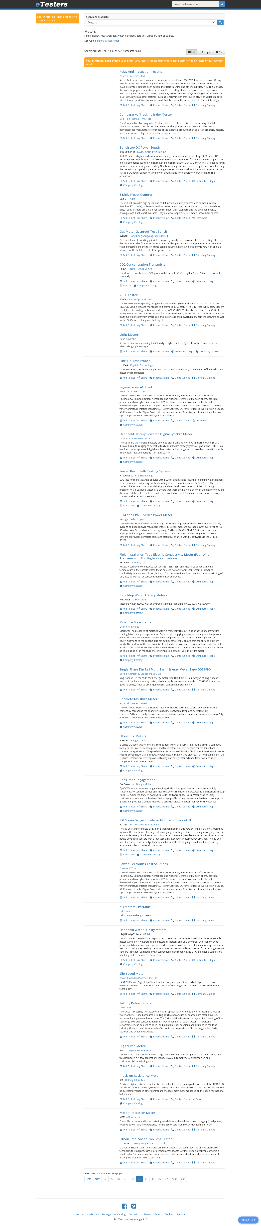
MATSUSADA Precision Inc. (151, 151)
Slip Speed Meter (132, 974)
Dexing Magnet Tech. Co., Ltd (149, 1143)
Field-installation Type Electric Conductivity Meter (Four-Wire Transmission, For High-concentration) (165, 556)
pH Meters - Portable (135, 907)
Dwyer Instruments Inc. (140, 1050)
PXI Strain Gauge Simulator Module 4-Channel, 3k (156, 820)
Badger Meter (138, 740)
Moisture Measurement (137, 622)
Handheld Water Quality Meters (143, 930)
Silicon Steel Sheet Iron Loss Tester (146, 1139)
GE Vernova (133, 1117)
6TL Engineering (143, 475)
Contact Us (135, 1214)
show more (155, 955)
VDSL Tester (128, 295)
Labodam (125, 911)
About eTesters (90, 1214)
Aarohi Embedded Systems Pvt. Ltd (138, 978)
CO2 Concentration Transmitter (143, 264)
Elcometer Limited (129, 626)
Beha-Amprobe (128, 338)
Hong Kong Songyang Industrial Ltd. (149, 235)
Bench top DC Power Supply (140, 147)
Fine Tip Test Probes (135, 361)
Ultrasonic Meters (133, 736)
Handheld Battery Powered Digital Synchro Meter (156, 434)
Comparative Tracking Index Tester (146, 114)
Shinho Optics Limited (140, 299)
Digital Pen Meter (132, 1046)
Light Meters (129, 334)
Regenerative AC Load (136, 387)
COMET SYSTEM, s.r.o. (141, 268)
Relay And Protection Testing (141, 72)
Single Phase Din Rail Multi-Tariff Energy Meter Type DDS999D (165, 669)
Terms (158, 1214)
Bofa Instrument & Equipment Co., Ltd (140, 673)
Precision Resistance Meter (140, 1076)
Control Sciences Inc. (140, 438)
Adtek (133, 198)
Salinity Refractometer (136, 1003)
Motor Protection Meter (137, 1113)
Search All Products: (97, 16)
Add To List (129, 105)
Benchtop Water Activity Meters (143, 595)
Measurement (112, 40)
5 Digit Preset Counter (136, 195)
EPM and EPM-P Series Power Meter (146, 515)
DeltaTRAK (125, 1007)
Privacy (147, 1214)
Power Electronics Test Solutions (144, 864)
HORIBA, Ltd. (138, 562)
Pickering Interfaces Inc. (147, 824)
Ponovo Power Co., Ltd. (132, 76)
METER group (139, 599)
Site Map (181, 1214)
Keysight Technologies (142, 365)
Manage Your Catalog (114, 1214)
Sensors (99, 40)
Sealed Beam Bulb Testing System (145, 471)
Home (75, 1214)
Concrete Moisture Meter (138, 699)
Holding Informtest (135, 1080)
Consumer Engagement (137, 780)
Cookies (169, 1214)
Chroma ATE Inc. (137, 391)
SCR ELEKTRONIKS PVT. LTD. (135, 118)
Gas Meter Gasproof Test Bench (143, 231)
